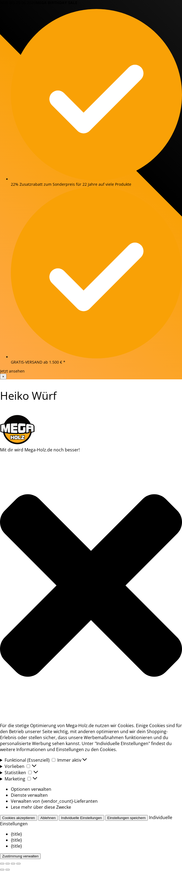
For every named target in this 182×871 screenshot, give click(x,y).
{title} (16, 834)
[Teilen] (13, 863)
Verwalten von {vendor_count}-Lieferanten (54, 801)
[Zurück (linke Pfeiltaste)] (2, 869)
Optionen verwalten (31, 789)
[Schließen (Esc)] (18, 863)
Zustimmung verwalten (20, 856)
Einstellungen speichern (126, 818)
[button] (91, 585)
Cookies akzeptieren (18, 818)
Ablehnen (48, 818)
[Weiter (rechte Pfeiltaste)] (7, 869)
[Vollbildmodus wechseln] (7, 863)
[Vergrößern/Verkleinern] (2, 863)
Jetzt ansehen (12, 371)
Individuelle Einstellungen (81, 818)
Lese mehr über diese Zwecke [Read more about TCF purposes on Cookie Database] (41, 807)
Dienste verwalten (29, 795)
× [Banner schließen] (3, 376)
